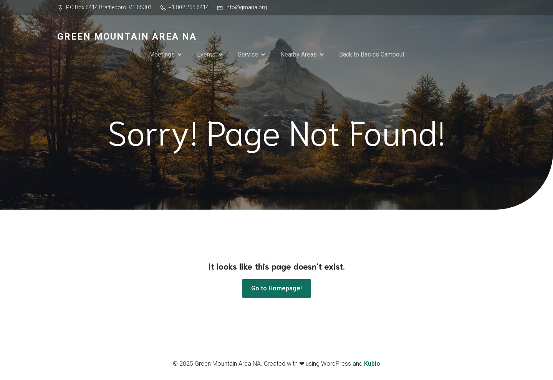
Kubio (372, 363)
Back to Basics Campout (371, 54)
